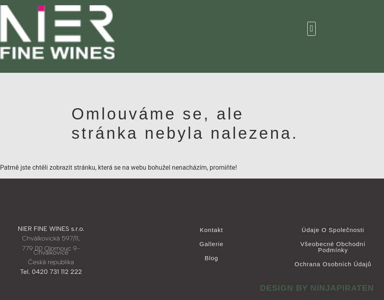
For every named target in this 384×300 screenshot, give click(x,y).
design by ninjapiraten (317, 288)
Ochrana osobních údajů (332, 264)
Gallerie (212, 243)
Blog (211, 258)
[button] (311, 29)
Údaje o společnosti (333, 229)
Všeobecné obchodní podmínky (333, 246)
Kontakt (211, 229)
